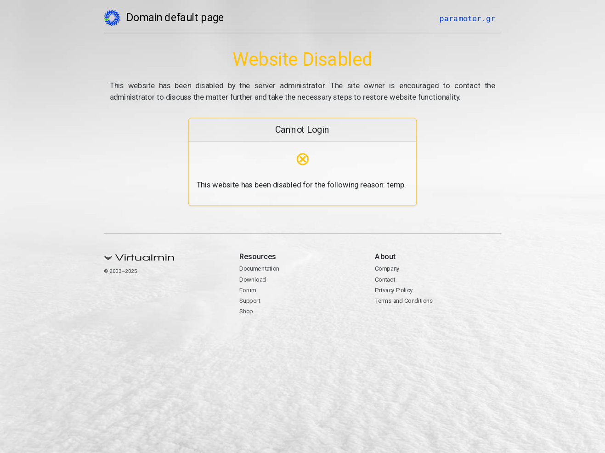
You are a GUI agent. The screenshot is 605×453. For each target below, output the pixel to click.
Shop (246, 311)
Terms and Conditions (404, 301)
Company (387, 268)
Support (249, 301)
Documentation (259, 268)
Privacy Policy (394, 290)
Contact (385, 279)
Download (252, 279)
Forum (247, 290)
